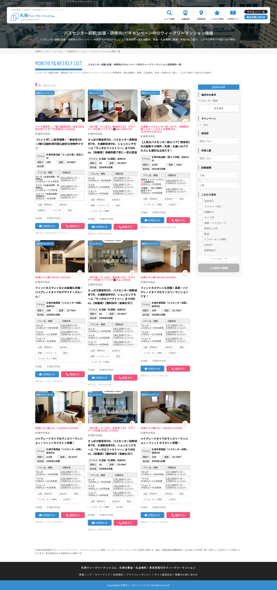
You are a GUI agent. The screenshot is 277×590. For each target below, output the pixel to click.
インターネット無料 (215, 239)
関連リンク (85, 574)
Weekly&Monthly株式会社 (163, 226)
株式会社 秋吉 (105, 233)
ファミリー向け (213, 206)
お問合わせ (48, 226)
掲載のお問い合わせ (186, 574)
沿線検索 (185, 18)
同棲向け (209, 212)
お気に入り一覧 (257, 11)
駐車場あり (210, 250)
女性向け (209, 201)
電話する (74, 226)
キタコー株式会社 (54, 381)
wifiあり (208, 244)
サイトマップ (102, 574)
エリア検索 (169, 18)
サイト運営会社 (163, 574)
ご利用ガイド (233, 18)
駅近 (206, 234)
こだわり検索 (217, 18)
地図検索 (201, 18)
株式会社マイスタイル (56, 232)
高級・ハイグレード (215, 223)
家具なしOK (210, 228)
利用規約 (118, 574)
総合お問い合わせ (256, 17)
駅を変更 (218, 108)
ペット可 (209, 217)
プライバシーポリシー (138, 574)
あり (206, 125)
